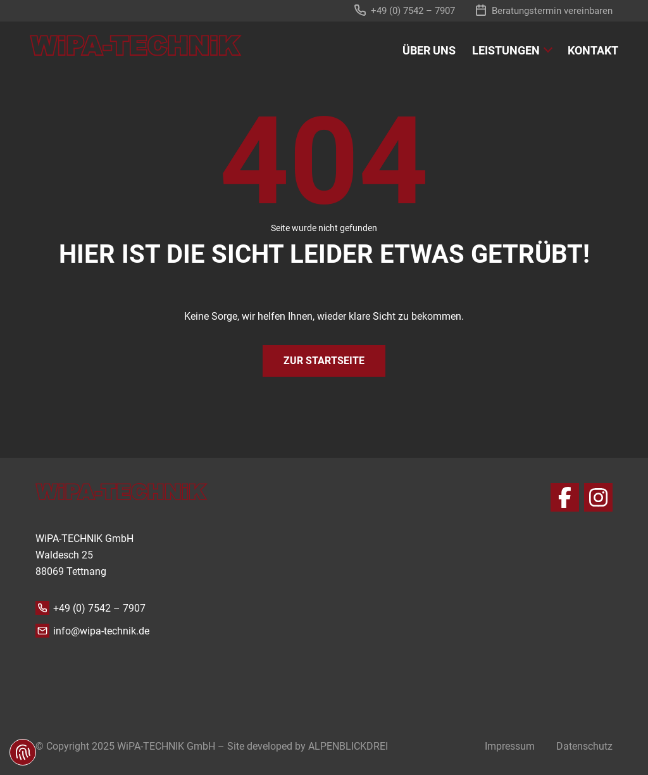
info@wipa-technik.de (101, 631)
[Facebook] (565, 497)
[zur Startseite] (136, 45)
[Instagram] (598, 497)
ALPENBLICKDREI (348, 746)
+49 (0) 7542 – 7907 (99, 608)
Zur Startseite (324, 361)
